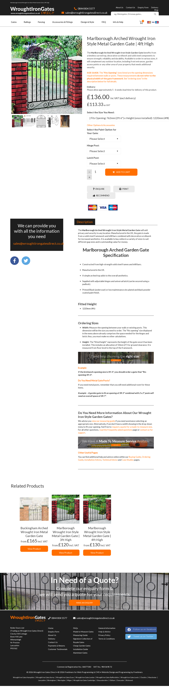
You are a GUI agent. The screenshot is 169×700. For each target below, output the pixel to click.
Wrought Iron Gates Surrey (45, 677)
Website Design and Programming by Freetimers (122, 672)
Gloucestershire (102, 680)
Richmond (129, 680)
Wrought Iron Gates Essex (65, 677)
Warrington (61, 680)
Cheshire (143, 677)
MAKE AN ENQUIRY (84, 603)
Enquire (98, 189)
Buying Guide (135, 457)
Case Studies (128, 460)
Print (124, 189)
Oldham (112, 680)
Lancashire (42, 680)
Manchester (152, 677)
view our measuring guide (103, 421)
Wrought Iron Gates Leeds (130, 677)
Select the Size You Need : (101, 112)
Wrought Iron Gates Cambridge (84, 680)
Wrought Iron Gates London (85, 677)
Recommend (101, 195)
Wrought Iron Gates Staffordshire (107, 677)
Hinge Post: (93, 145)
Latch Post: (93, 157)
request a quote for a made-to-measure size (132, 427)
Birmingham (51, 680)
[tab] (84, 222)
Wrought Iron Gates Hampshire (23, 677)
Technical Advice (110, 460)
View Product (34, 548)
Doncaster (120, 680)
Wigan (69, 680)
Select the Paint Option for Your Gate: (101, 131)
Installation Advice (92, 460)
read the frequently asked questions (115, 429)
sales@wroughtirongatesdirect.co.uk (84, 12)
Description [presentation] (85, 222)
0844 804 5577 (84, 8)
